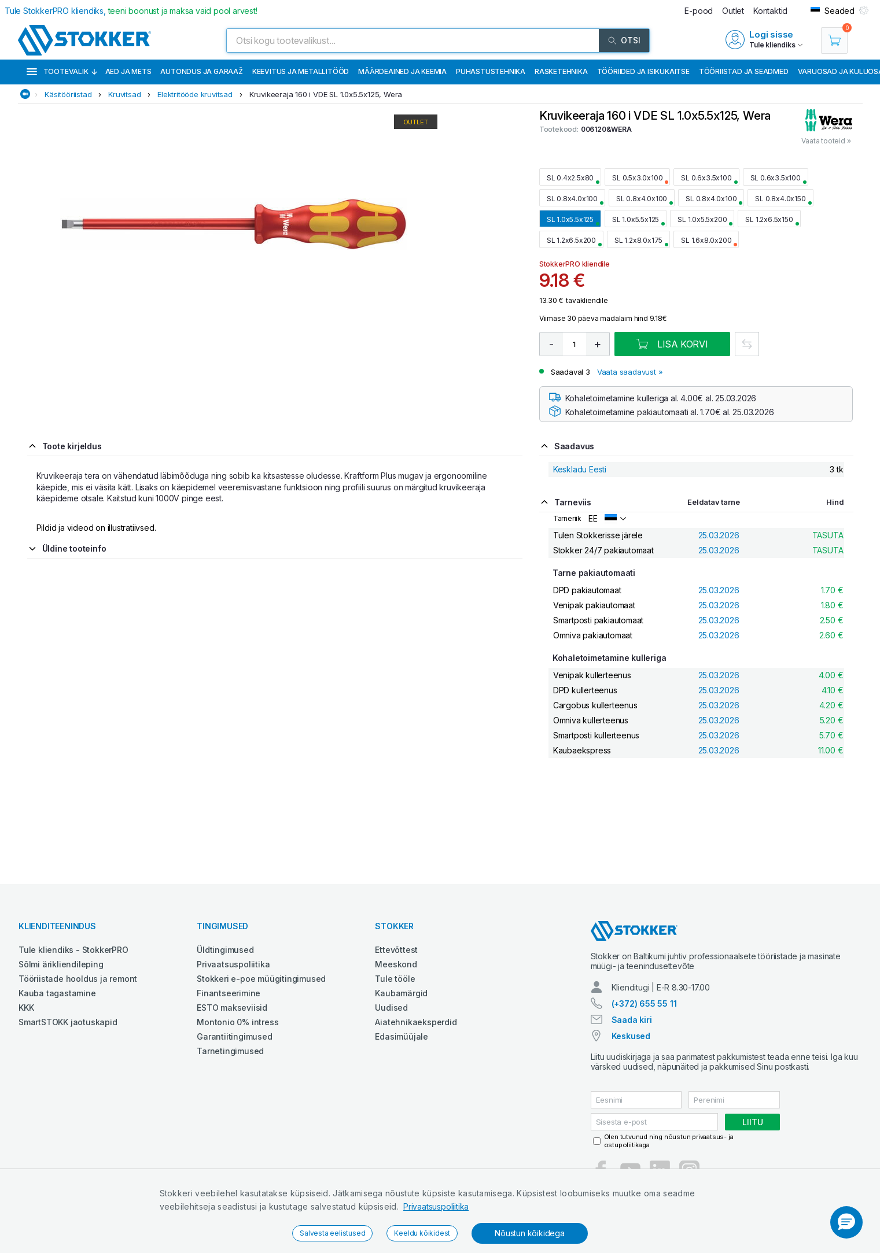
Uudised (391, 1007)
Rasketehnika (561, 71)
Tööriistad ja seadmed (744, 71)
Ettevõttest (396, 950)
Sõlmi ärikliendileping (61, 964)
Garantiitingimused (234, 1036)
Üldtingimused (225, 950)
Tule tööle (395, 979)
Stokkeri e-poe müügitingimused (261, 979)
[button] (846, 1222)
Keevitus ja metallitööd (300, 71)
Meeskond (396, 964)
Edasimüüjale (401, 1036)
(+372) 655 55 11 (644, 1003)
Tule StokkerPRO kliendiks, (131, 11)
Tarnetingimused (230, 1051)
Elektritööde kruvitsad (195, 94)
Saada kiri (632, 1020)
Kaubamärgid (401, 993)
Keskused (631, 1036)
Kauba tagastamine (57, 993)
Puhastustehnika (490, 71)
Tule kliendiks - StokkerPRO (73, 950)
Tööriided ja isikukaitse (643, 71)
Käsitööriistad (68, 94)
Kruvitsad (124, 94)
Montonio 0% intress (237, 1022)
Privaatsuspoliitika (436, 1206)
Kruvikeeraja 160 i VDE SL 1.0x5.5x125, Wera (325, 94)
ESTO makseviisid (232, 1007)
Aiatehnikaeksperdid (415, 1022)
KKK (26, 1007)
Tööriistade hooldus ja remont (78, 979)
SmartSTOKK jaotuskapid (68, 1022)
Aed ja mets (128, 71)
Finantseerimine (228, 993)
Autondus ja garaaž (201, 71)
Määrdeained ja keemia (402, 71)
